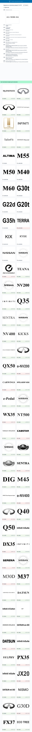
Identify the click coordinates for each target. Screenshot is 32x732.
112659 (18, 519)
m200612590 (19, 179)
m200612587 (5, 195)
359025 (18, 114)
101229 (18, 292)
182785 (4, 470)
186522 (18, 454)
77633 (4, 292)
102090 (4, 632)
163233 (18, 567)
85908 (18, 664)
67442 (18, 486)
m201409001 (19, 244)
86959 (4, 729)
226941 (4, 600)
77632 (4, 438)
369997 (4, 98)
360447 (18, 98)
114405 (4, 535)
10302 (4, 567)
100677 (18, 713)
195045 (18, 648)
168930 (18, 373)
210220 (18, 341)
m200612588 (19, 163)
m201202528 (19, 195)
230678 (18, 600)
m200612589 (5, 179)
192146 (4, 308)
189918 (4, 325)
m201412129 (5, 244)
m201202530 (19, 211)
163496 (18, 389)
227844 (18, 325)
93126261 (5, 163)
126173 (4, 486)
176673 (4, 648)
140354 (4, 276)
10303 (18, 438)
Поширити (25, 5)
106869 (18, 422)
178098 (18, 632)
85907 (4, 551)
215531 (4, 664)
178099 (4, 697)
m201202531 (5, 211)
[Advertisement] (16, 72)
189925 (18, 535)
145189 (18, 729)
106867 (4, 341)
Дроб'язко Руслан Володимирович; (11, 54)
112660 (18, 308)
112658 (4, 373)
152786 (4, 519)
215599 (4, 454)
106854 (18, 276)
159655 (18, 357)
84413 (4, 422)
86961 (18, 616)
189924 (4, 616)
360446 (4, 114)
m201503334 (5, 260)
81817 (4, 357)
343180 (18, 147)
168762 (18, 551)
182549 (4, 713)
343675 (4, 147)
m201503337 (19, 260)
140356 (4, 389)
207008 (18, 697)
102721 (18, 470)
